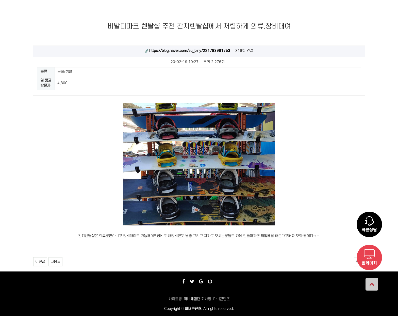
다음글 (55, 262)
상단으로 (372, 284)
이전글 (40, 262)
